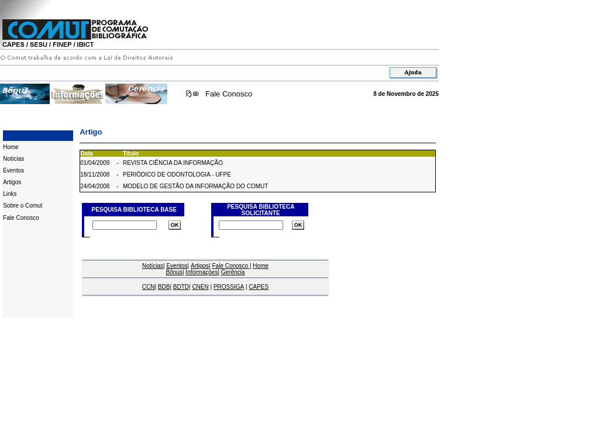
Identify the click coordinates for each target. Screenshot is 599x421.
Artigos (12, 182)
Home (11, 147)
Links (9, 194)
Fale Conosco (228, 93)
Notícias (13, 159)
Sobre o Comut (22, 205)
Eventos (13, 170)
